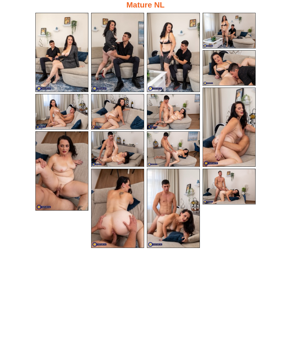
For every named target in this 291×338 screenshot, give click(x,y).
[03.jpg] (173, 52)
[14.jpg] (173, 208)
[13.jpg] (117, 208)
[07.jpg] (61, 112)
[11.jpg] (117, 149)
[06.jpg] (229, 127)
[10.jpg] (61, 171)
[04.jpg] (229, 31)
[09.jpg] (173, 112)
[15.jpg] (229, 186)
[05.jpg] (229, 68)
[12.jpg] (173, 149)
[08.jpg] (117, 112)
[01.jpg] (61, 52)
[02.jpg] (117, 52)
